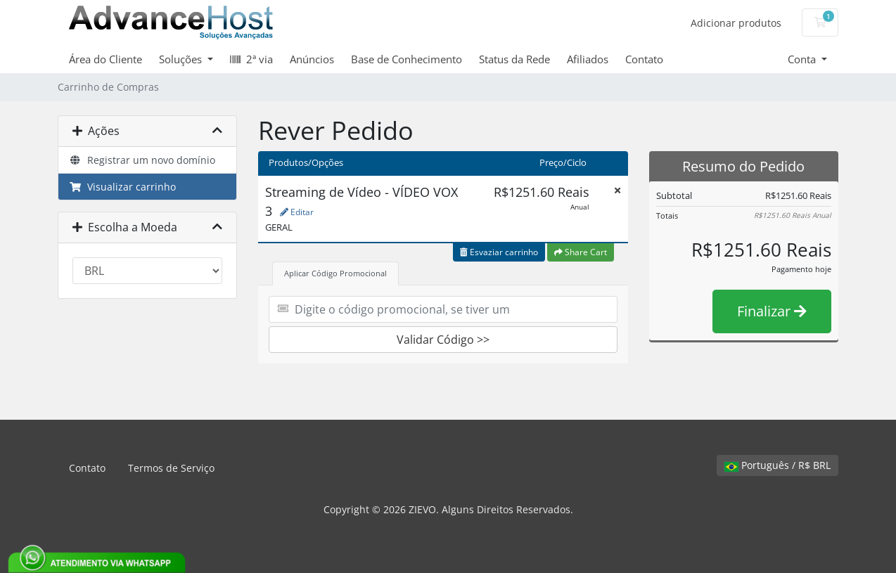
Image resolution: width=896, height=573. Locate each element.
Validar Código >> (443, 339)
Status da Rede (514, 59)
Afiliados (587, 59)
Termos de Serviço (171, 468)
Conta (803, 59)
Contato (644, 59)
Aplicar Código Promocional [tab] (335, 273)
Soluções (182, 59)
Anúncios (312, 59)
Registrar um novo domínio (142, 160)
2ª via (251, 59)
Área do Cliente (105, 59)
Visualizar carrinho (122, 186)
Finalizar (772, 311)
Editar (297, 212)
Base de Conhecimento (406, 59)
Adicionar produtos (736, 23)
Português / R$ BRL (777, 465)
